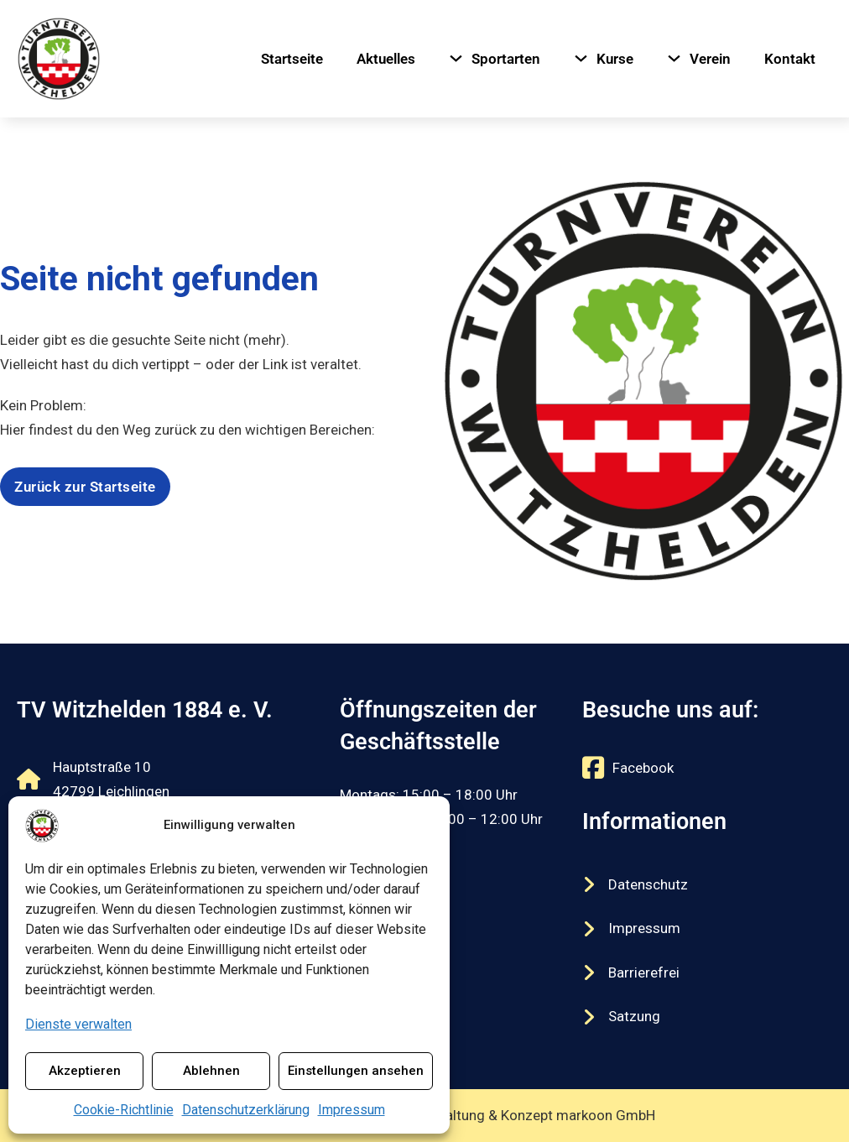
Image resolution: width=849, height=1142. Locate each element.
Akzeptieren (85, 1070)
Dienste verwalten (78, 1024)
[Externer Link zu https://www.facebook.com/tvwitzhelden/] (628, 767)
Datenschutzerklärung (246, 1110)
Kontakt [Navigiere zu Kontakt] (789, 58)
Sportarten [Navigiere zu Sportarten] (505, 58)
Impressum (351, 1110)
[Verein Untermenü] (674, 58)
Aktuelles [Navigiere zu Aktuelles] (386, 58)
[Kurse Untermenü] (581, 58)
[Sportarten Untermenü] (456, 58)
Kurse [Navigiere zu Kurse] (614, 58)
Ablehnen (211, 1070)
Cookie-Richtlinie (124, 1110)
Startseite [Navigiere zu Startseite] (292, 58)
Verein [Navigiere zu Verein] (710, 58)
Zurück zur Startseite (85, 486)
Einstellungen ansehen (356, 1070)
